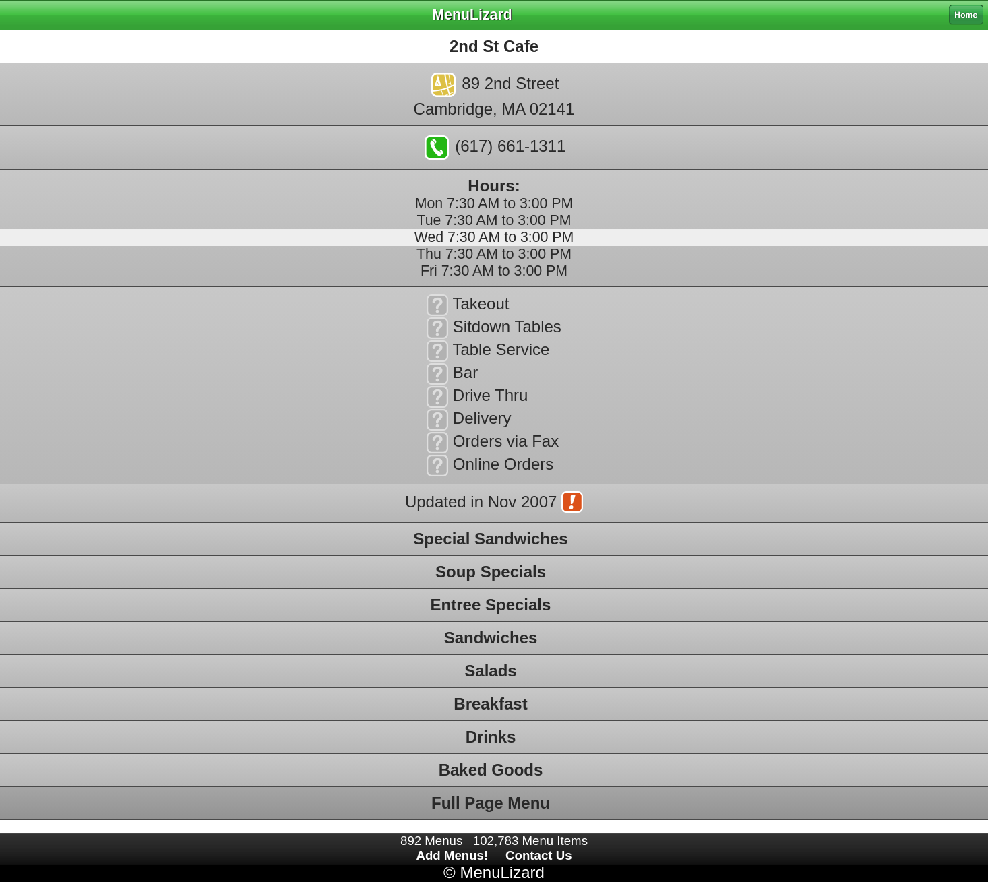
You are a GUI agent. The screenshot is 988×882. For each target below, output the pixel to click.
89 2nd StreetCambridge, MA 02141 (494, 95)
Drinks (491, 737)
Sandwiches (491, 638)
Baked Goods (491, 770)
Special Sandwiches (490, 539)
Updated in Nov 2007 (494, 503)
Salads (490, 671)
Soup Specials (490, 572)
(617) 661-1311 (495, 147)
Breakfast (490, 704)
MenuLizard (502, 872)
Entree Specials (491, 605)
